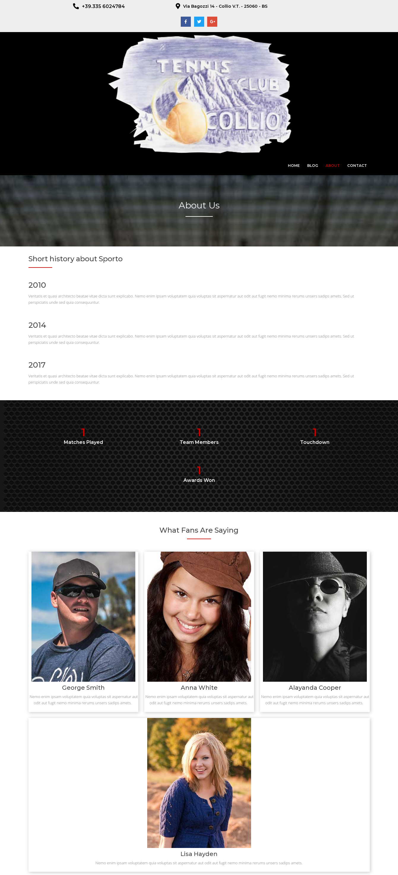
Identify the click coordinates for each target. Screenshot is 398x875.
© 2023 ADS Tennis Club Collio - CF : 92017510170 (199, 865)
